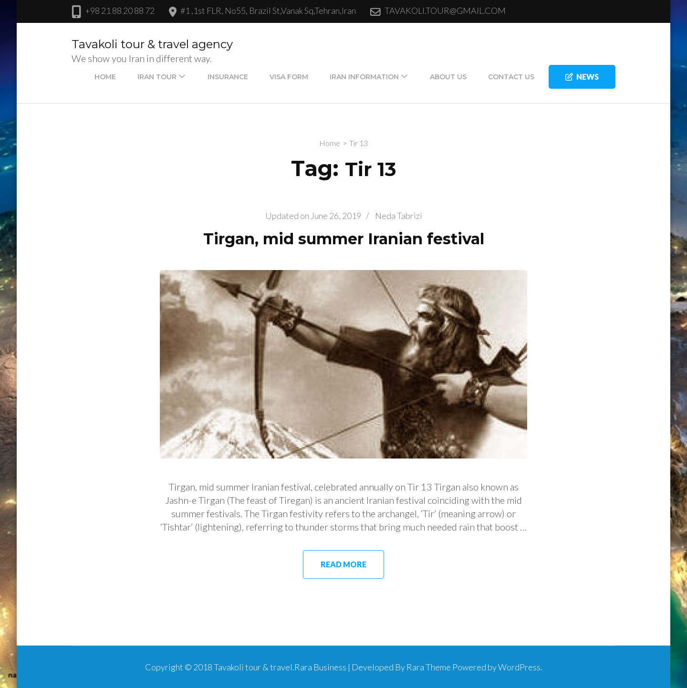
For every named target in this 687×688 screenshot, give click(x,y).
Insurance (228, 77)
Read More (343, 564)
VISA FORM (289, 77)
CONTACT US (511, 77)
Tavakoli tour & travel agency (152, 44)
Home (105, 77)
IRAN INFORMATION (364, 77)
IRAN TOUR (157, 77)
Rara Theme (428, 667)
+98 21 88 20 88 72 (120, 10)
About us (448, 77)
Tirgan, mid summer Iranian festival (343, 238)
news (582, 76)
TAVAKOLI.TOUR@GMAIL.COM (445, 10)
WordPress (519, 667)
